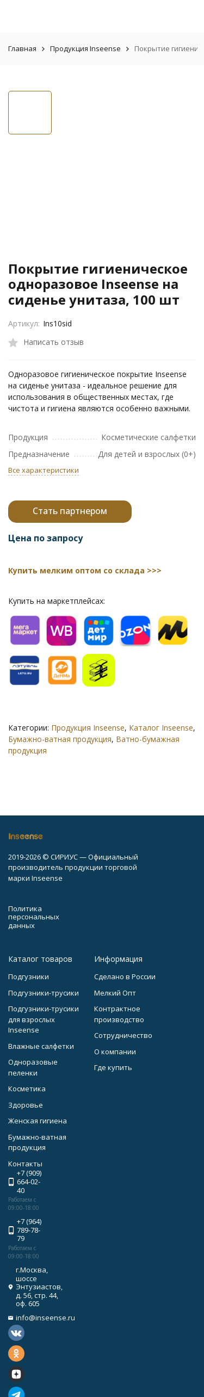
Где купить (113, 1067)
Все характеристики (43, 470)
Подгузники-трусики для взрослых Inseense (43, 1019)
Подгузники (28, 976)
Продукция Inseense (85, 48)
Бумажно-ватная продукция (60, 739)
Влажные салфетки (41, 1046)
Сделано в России (125, 976)
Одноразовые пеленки (33, 1067)
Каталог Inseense (161, 727)
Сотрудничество (123, 1035)
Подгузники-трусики (43, 993)
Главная (22, 48)
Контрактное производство (119, 1014)
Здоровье (25, 1105)
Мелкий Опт (115, 993)
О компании (115, 1051)
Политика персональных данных (33, 917)
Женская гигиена (37, 1121)
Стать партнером (70, 511)
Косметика (27, 1088)
